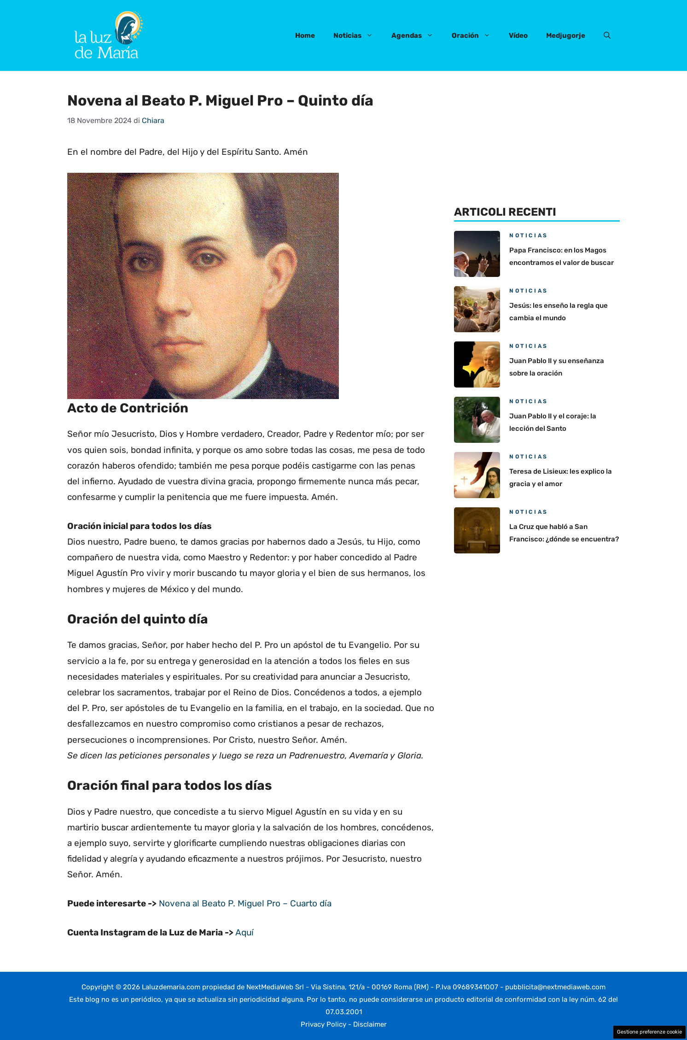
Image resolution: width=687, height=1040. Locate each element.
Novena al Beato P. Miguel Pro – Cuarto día (245, 903)
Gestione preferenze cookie (649, 1032)
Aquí (244, 932)
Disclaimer (370, 1024)
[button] (607, 35)
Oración (476, 35)
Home (305, 35)
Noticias (357, 35)
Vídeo (518, 35)
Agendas (416, 35)
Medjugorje (565, 35)
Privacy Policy (323, 1024)
